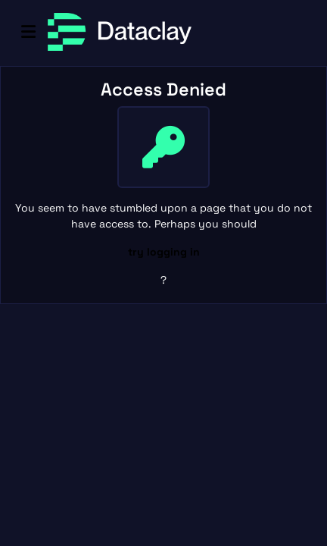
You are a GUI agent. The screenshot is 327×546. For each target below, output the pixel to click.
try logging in (164, 252)
